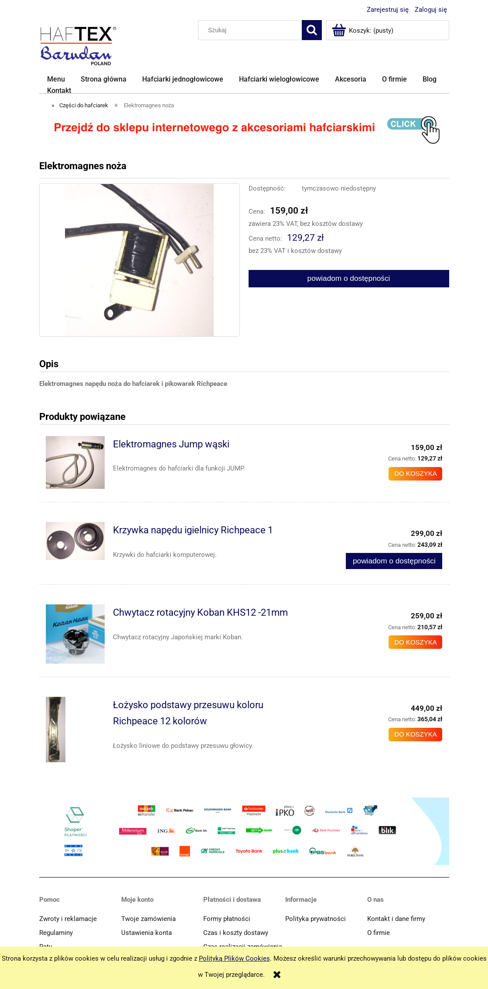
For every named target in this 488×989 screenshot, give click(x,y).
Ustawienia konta (146, 933)
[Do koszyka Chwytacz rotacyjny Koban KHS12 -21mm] (415, 642)
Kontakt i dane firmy (396, 919)
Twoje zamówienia (148, 919)
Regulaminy (56, 933)
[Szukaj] (312, 30)
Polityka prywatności (315, 919)
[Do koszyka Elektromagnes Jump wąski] (415, 474)
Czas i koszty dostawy (235, 933)
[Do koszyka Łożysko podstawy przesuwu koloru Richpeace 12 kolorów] (415, 734)
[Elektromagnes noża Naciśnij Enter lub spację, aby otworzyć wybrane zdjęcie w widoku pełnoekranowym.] (139, 260)
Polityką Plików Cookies (234, 958)
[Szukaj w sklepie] (251, 30)
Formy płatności (226, 919)
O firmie (378, 933)
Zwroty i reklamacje (68, 919)
